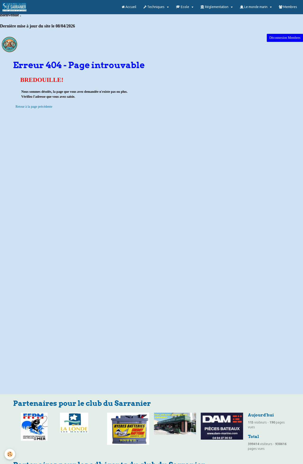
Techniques (154, 7)
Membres (288, 7)
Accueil (129, 7)
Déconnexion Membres (284, 38)
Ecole (183, 7)
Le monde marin (254, 7)
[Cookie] (10, 454)
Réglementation (215, 7)
